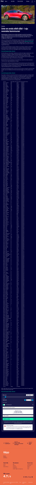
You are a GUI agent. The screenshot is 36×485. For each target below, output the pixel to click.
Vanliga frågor (30, 444)
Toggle (4, 404)
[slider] (5, 397)
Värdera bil (14, 465)
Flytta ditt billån (20, 1)
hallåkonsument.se (20, 428)
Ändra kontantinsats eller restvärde (18, 407)
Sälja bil (4, 465)
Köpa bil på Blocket (5, 466)
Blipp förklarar (29, 465)
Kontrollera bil (15, 466)
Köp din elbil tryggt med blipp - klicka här (8, 51)
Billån (13, 464)
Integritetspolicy (30, 482)
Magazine (3, 26)
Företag (28, 1)
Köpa (6, 1)
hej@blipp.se (7, 443)
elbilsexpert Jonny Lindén (29, 41)
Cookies (20, 482)
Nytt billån (13, 1)
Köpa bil (4, 464)
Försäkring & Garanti (30, 464)
